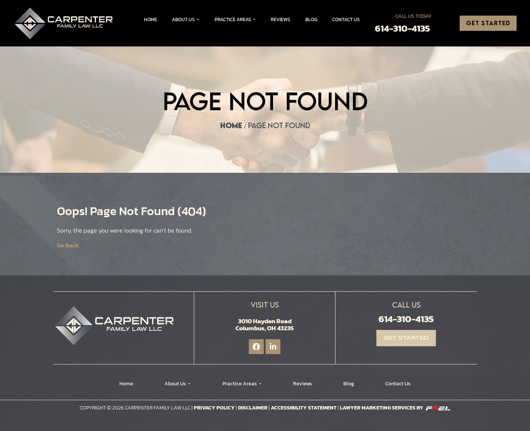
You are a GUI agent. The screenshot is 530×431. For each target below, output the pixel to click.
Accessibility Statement (304, 408)
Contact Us (346, 19)
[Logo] (66, 23)
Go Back (68, 245)
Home (150, 19)
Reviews (280, 19)
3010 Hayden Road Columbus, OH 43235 (264, 324)
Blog (311, 19)
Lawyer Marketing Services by (395, 408)
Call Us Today (413, 16)
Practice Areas (235, 19)
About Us (185, 19)
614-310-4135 (402, 28)
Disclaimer (252, 408)
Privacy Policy (214, 408)
